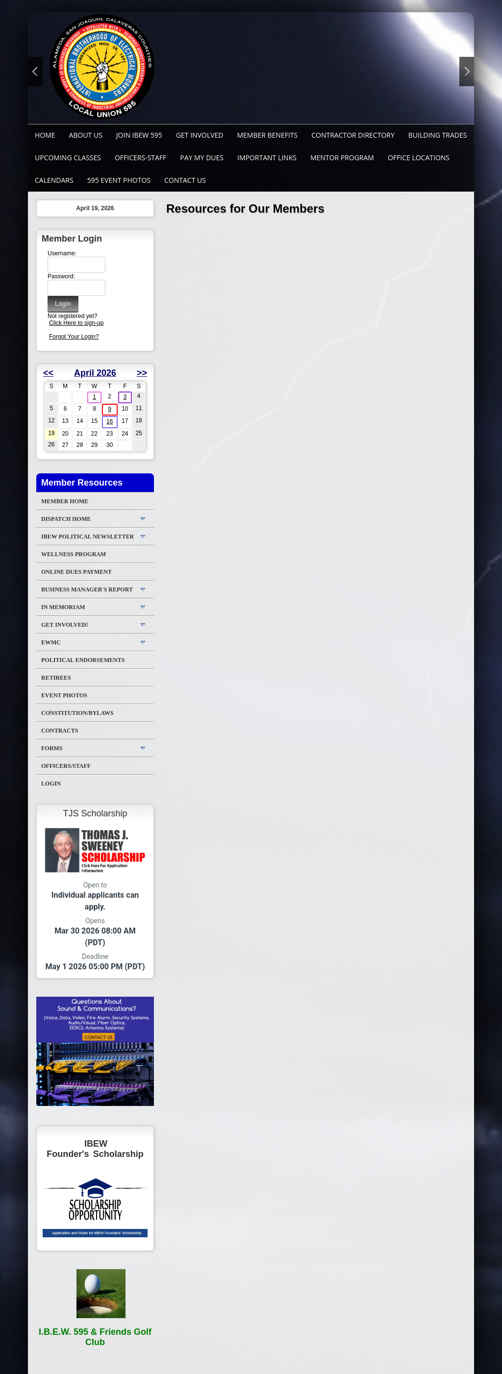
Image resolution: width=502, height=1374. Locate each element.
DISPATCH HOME (66, 518)
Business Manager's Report (87, 589)
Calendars (54, 180)
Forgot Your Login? (74, 336)
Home (45, 135)
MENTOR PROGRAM (342, 157)
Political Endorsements (83, 660)
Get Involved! (64, 624)
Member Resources (82, 483)
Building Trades (437, 135)
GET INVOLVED (200, 135)
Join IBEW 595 (139, 135)
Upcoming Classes (68, 157)
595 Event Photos (119, 180)
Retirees (56, 677)
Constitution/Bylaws (77, 713)
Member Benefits (267, 135)
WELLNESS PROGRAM (73, 554)
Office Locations (419, 157)
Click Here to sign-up (76, 322)
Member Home (64, 501)
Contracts (59, 730)
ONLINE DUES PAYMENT (76, 571)
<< (48, 373)
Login (51, 783)
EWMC (51, 642)
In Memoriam (63, 607)
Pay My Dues (202, 157)
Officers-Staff (140, 157)
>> (142, 373)
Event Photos (64, 695)
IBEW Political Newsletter (87, 536)
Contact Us (185, 180)
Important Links (267, 157)
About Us (85, 135)
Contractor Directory (353, 135)
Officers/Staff (66, 765)
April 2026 (95, 373)
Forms (51, 748)
